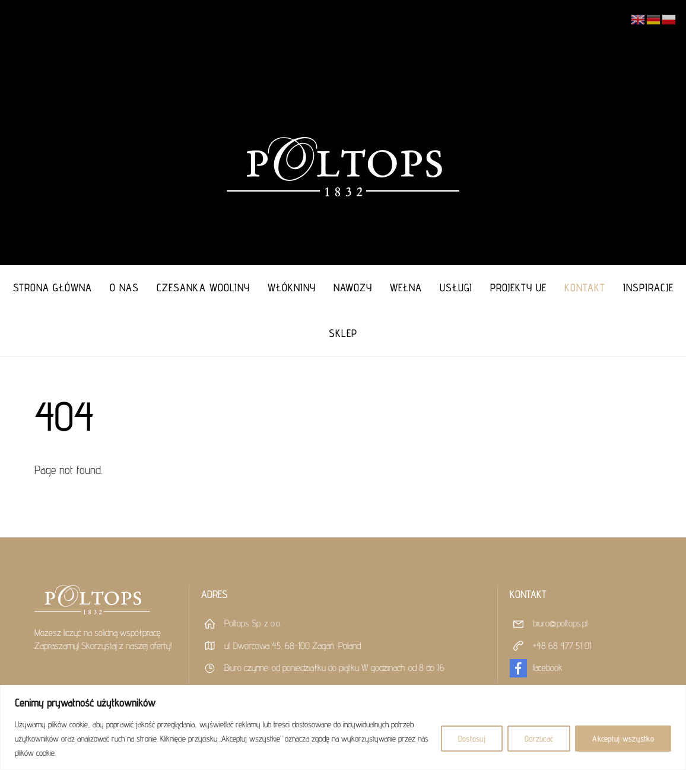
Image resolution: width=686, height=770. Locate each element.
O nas (124, 287)
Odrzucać (539, 738)
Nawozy (353, 287)
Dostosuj (471, 738)
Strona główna (52, 287)
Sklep (343, 333)
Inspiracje (648, 287)
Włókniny (292, 287)
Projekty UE (518, 287)
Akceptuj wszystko (623, 738)
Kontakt (584, 287)
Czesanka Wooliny (203, 287)
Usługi (456, 287)
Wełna (406, 287)
